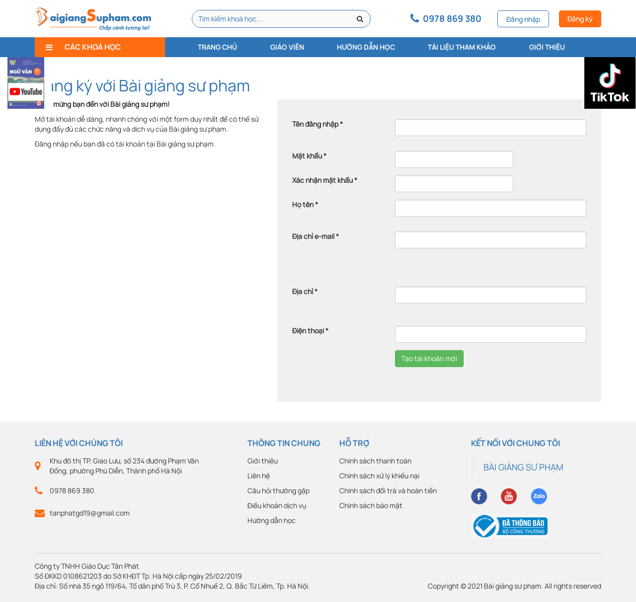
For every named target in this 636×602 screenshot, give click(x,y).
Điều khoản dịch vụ (276, 505)
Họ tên (305, 204)
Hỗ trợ (354, 443)
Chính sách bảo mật (370, 505)
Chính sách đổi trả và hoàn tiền (388, 490)
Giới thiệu (547, 47)
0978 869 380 (72, 490)
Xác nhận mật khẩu (324, 180)
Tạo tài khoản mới (429, 358)
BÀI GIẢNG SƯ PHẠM (523, 467)
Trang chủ (217, 47)
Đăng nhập (523, 19)
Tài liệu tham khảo (462, 47)
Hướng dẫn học (366, 47)
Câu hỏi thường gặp (278, 490)
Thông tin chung (283, 443)
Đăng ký (580, 18)
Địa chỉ (305, 291)
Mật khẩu (309, 155)
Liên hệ (258, 475)
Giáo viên (287, 47)
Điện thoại (310, 330)
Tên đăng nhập (317, 124)
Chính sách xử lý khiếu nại (379, 475)
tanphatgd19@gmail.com (90, 513)
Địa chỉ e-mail (315, 236)
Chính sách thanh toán (375, 460)
